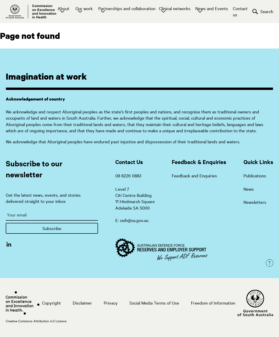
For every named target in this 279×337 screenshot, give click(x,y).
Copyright (51, 302)
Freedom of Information (213, 302)
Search (262, 11)
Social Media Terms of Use (154, 302)
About (63, 8)
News (248, 189)
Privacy (111, 302)
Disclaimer (82, 302)
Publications (254, 175)
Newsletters (254, 202)
